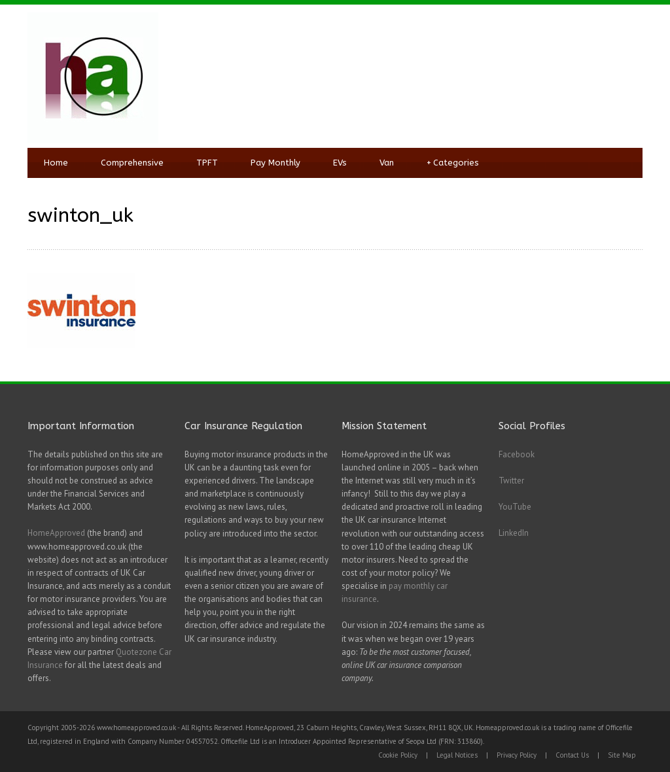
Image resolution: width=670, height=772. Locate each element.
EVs (340, 162)
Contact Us (572, 755)
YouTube (515, 506)
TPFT (207, 162)
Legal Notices (457, 755)
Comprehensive (132, 162)
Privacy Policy (517, 755)
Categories (453, 163)
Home (56, 162)
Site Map (622, 755)
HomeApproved (56, 532)
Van (386, 162)
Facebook (517, 454)
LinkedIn (514, 532)
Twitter (511, 480)
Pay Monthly (275, 162)
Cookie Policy (397, 755)
